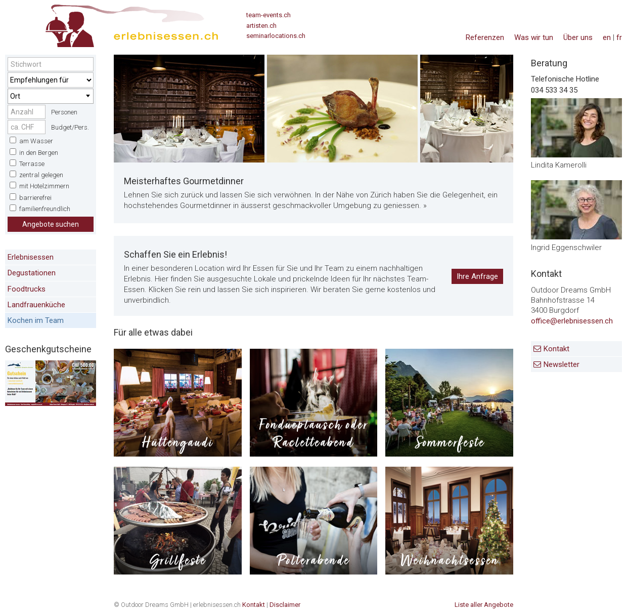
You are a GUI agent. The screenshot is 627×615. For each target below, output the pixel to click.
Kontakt (556, 348)
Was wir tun (533, 37)
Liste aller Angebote (484, 604)
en (607, 37)
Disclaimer (285, 604)
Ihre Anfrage (477, 276)
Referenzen (485, 37)
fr (619, 37)
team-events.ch (268, 15)
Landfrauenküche (36, 304)
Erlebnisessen (31, 257)
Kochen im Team (36, 320)
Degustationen (32, 272)
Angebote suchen (50, 224)
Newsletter (561, 364)
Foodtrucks (27, 289)
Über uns (578, 37)
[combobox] (51, 96)
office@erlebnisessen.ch (572, 320)
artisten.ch (261, 25)
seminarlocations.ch (275, 35)
